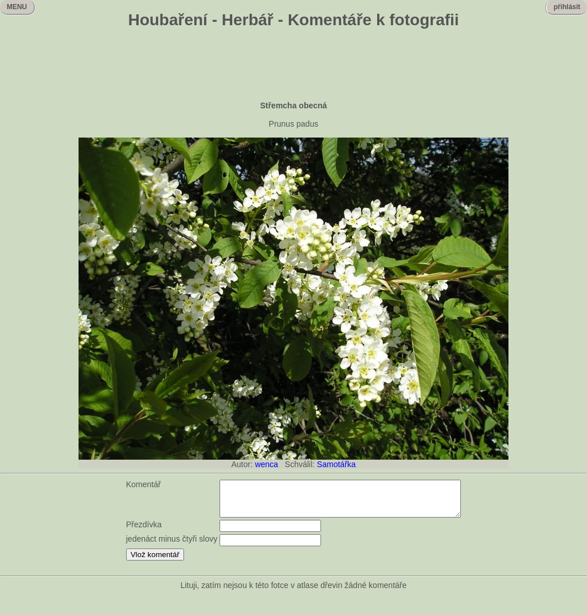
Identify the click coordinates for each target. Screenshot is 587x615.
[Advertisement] (293, 66)
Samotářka (336, 464)
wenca (266, 464)
